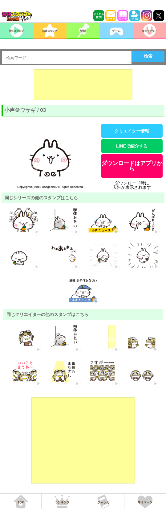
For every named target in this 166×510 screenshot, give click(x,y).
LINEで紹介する (132, 146)
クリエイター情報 (132, 130)
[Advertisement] (83, 84)
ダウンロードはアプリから (131, 166)
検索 (148, 56)
